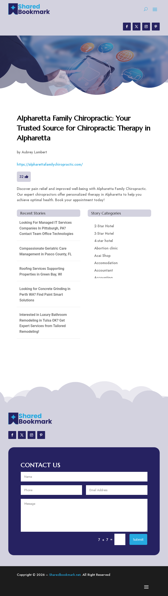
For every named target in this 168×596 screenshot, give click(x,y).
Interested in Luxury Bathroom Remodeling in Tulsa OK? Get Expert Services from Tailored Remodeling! (43, 323)
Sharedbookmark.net (64, 574)
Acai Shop (102, 255)
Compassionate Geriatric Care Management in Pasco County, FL (45, 251)
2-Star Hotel (104, 226)
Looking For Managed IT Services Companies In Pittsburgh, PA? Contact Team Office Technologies (46, 228)
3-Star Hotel (104, 233)
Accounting (103, 277)
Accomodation (106, 262)
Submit (138, 539)
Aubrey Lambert (34, 152)
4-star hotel (103, 240)
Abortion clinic (106, 248)
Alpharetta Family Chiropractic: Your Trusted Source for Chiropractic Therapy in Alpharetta (83, 128)
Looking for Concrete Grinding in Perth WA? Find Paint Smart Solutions (44, 294)
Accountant (103, 270)
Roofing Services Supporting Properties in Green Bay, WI (41, 271)
